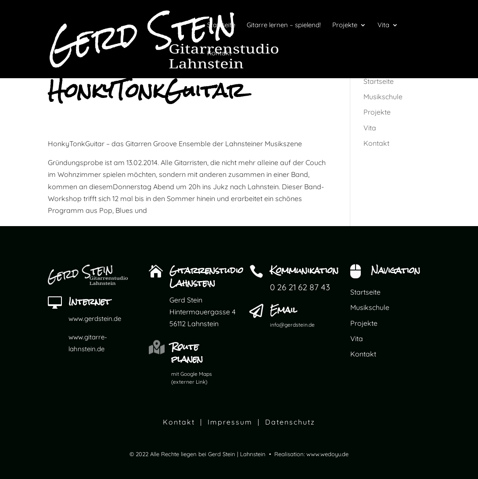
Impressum (230, 422)
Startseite (378, 81)
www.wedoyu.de (327, 453)
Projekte (377, 112)
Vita (369, 127)
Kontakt (376, 143)
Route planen (187, 353)
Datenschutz (290, 422)
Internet (89, 301)
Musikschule (383, 96)
